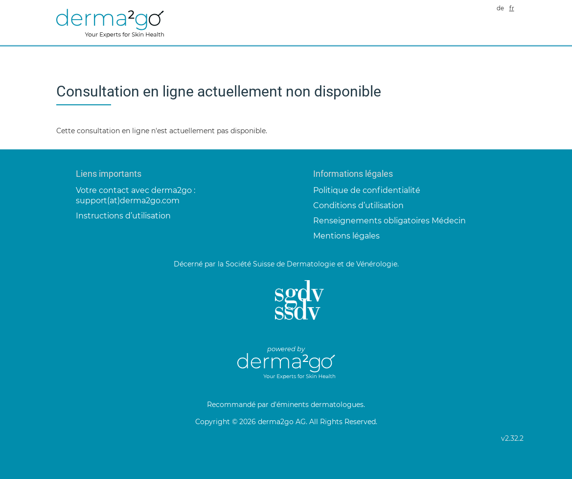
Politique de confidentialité (366, 190)
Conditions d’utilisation (358, 205)
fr (511, 8)
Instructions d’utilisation (123, 215)
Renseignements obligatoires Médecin (389, 220)
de (500, 8)
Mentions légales (346, 235)
